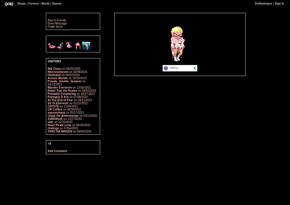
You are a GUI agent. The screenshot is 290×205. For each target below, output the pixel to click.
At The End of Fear (60, 100)
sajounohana (56, 112)
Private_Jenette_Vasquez (65, 81)
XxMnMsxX (55, 118)
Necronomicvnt (58, 71)
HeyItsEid (54, 75)
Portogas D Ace (59, 97)
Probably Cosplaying (62, 93)
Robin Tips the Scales (62, 90)
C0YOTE (53, 106)
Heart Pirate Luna (59, 125)
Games (56, 3)
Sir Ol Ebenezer (58, 103)
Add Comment (57, 151)
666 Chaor (54, 68)
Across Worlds (58, 78)
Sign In (279, 3)
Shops (21, 3)
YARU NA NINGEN (60, 131)
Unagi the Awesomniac (63, 115)
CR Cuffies (55, 109)
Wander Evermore (60, 87)
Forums (34, 3)
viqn (51, 122)
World (45, 3)
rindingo (53, 128)
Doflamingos (263, 3)
